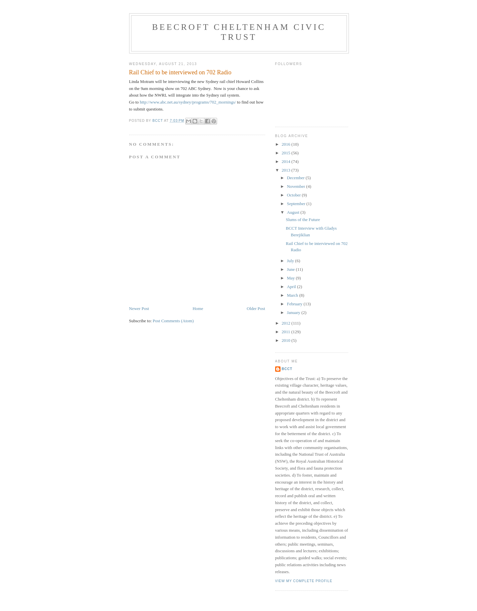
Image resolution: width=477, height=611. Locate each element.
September (296, 203)
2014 (286, 161)
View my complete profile (304, 581)
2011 (286, 331)
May (291, 277)
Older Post (256, 308)
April (292, 286)
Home (198, 308)
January (294, 312)
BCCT (287, 369)
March (293, 295)
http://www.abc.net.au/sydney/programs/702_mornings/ (188, 102)
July (291, 260)
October (294, 194)
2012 (286, 323)
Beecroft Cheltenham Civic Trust (239, 32)
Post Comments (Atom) (173, 320)
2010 (286, 340)
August (293, 212)
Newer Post (139, 308)
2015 (286, 152)
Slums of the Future (303, 219)
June (291, 269)
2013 (286, 170)
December (296, 177)
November (296, 186)
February (295, 303)
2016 (286, 144)
